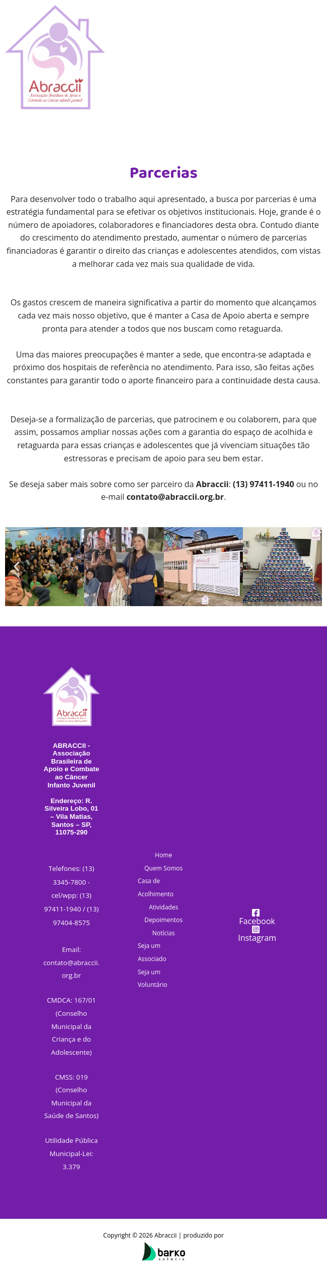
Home (163, 855)
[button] (16, 566)
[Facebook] (255, 916)
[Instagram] (255, 933)
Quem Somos (163, 868)
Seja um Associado (152, 952)
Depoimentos (163, 920)
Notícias (163, 933)
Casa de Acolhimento (156, 887)
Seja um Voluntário (152, 978)
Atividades (163, 907)
